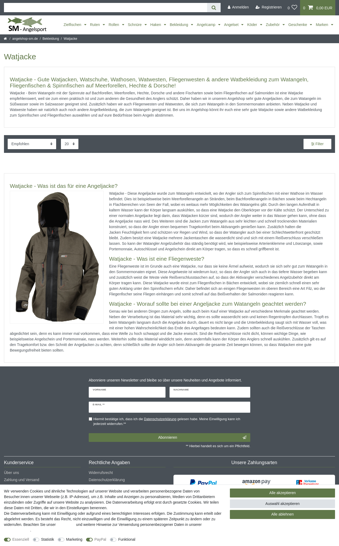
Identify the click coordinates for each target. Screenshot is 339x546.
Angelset (231, 25)
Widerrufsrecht (101, 472)
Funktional (126, 539)
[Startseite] (6, 39)
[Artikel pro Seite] (69, 144)
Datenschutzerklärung (107, 480)
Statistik (47, 539)
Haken (156, 25)
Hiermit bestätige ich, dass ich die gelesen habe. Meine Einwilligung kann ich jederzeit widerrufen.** (166, 421)
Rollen (114, 25)
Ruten (95, 25)
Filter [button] (317, 144)
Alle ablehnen (282, 514)
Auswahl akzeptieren (282, 503)
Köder (252, 25)
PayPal (100, 539)
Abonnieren (202, 437)
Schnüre (135, 25)
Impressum (66, 524)
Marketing (74, 539)
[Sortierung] (32, 144)
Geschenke (298, 25)
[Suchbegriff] (105, 7)
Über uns (11, 472)
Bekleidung (179, 25)
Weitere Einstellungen (158, 539)
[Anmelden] (238, 7)
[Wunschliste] (292, 7)
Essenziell (20, 539)
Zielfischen (73, 25)
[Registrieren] (269, 7)
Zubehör (273, 25)
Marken (322, 25)
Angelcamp (206, 25)
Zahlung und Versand (21, 480)
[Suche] (214, 7)
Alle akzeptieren (282, 493)
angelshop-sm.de (25, 39)
